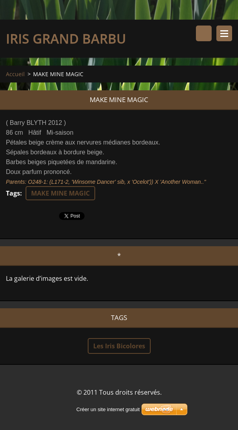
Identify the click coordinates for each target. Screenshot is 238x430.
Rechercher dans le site (204, 33)
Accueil (15, 74)
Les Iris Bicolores (119, 346)
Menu (224, 33)
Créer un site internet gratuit (108, 409)
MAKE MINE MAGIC (60, 193)
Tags (13, 193)
